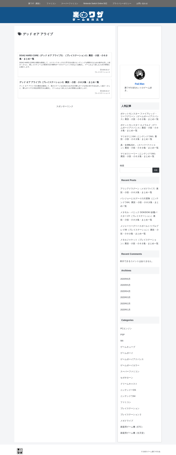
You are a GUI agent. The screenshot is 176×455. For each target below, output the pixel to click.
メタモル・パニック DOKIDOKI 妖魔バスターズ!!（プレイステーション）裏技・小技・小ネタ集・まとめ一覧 (138, 216)
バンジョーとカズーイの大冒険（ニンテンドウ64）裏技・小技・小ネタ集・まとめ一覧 (139, 202)
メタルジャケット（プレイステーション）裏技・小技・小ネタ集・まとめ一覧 (139, 242)
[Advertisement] (65, 43)
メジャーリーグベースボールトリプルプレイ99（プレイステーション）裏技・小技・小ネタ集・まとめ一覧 (139, 230)
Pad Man (139, 83)
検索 (122, 165)
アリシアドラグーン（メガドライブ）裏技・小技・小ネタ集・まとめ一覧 (139, 190)
